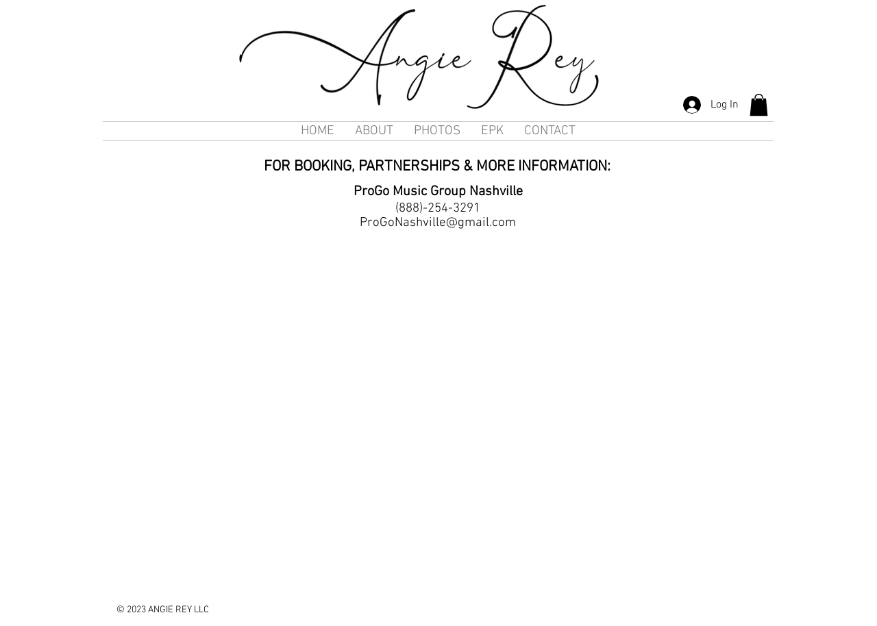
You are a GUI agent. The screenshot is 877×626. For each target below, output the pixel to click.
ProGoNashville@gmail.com (438, 223)
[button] (759, 105)
